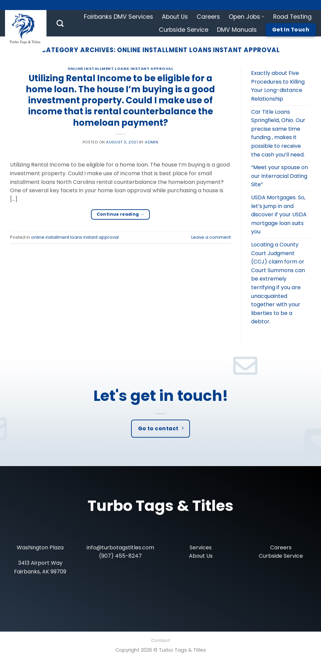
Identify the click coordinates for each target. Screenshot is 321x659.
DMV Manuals (237, 30)
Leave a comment (211, 237)
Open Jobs (246, 17)
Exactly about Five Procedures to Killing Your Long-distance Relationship (278, 86)
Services (201, 547)
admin (151, 142)
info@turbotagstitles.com (120, 547)
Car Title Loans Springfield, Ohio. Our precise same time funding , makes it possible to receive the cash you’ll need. (278, 133)
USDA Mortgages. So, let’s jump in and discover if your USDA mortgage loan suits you (279, 214)
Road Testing (292, 17)
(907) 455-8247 (120, 556)
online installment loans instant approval (121, 68)
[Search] (60, 23)
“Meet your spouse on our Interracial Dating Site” (279, 175)
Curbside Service (183, 30)
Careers (208, 17)
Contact (160, 640)
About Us (175, 17)
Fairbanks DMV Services (118, 17)
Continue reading (120, 214)
